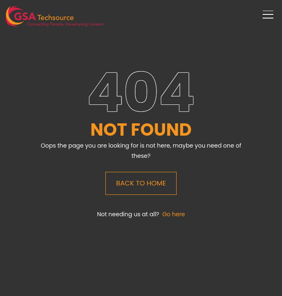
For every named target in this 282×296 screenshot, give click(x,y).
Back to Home (141, 183)
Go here (173, 214)
